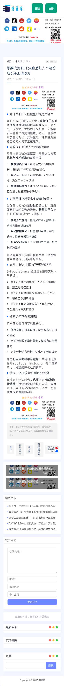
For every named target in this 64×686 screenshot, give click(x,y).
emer (9, 78)
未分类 (18, 61)
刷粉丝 (11, 449)
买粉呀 (42, 680)
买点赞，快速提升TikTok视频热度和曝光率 (32, 506)
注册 (51, 8)
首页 (9, 61)
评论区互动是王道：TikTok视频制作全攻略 (32, 517)
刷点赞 (29, 449)
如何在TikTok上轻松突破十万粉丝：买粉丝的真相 (35, 523)
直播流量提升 (39, 449)
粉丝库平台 (20, 449)
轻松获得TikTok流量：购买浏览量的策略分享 (33, 511)
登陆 (37, 8)
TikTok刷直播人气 (51, 449)
